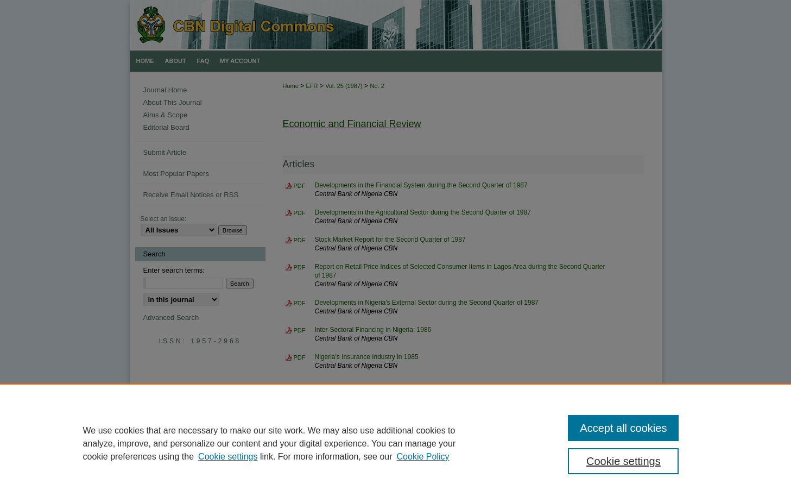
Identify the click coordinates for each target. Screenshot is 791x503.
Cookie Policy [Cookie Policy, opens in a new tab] (423, 456)
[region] (395, 443)
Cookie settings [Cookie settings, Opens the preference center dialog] (623, 461)
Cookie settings (227, 456)
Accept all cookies (623, 428)
